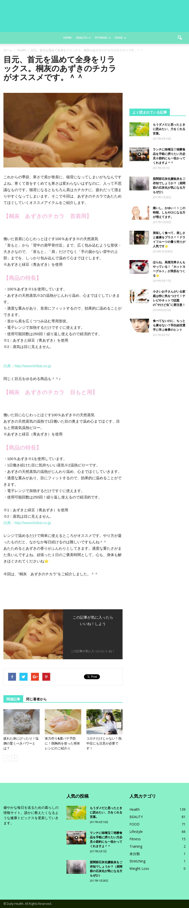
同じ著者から (36, 699)
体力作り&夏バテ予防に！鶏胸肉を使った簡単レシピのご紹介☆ (62, 743)
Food (120, 37)
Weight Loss (139, 868)
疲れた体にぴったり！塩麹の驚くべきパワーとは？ (21, 743)
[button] (180, 38)
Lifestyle (136, 831)
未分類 (134, 853)
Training (135, 846)
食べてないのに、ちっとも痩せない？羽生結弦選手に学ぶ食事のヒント (169, 325)
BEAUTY (136, 816)
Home (67, 37)
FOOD (134, 824)
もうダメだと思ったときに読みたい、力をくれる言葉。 (169, 129)
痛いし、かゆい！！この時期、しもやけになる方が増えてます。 (169, 212)
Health (83, 37)
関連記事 (13, 699)
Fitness (103, 37)
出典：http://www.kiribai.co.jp (27, 366)
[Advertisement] (157, 79)
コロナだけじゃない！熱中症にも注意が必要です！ (104, 743)
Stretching (137, 861)
